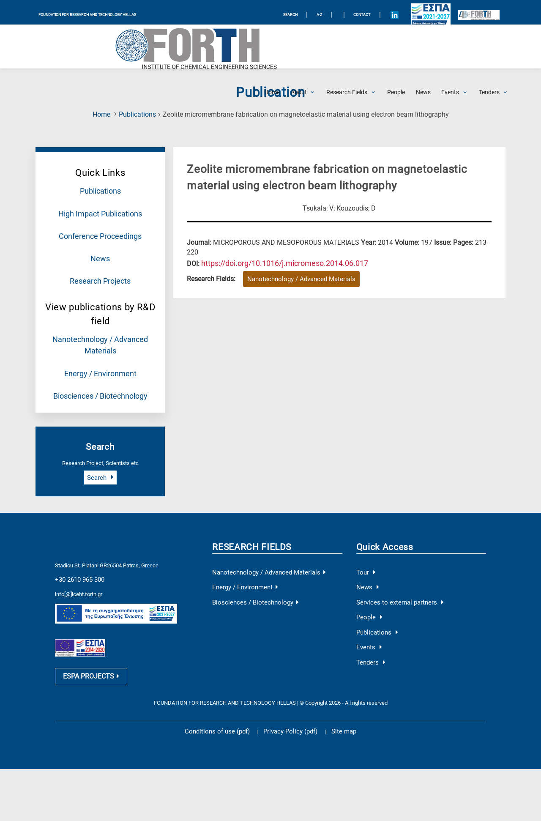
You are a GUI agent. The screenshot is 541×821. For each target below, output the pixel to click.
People (367, 597)
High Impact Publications (100, 210)
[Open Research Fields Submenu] (346, 46)
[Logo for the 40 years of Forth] (473, 12)
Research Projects (100, 272)
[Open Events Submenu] (450, 46)
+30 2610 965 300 (76, 561)
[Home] (272, 46)
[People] (396, 46)
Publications (137, 114)
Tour (364, 556)
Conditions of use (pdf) (223, 706)
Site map (334, 706)
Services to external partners (393, 583)
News (100, 252)
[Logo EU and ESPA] (428, 12)
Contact (367, 12)
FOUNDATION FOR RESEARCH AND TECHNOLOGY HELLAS (94, 12)
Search (100, 462)
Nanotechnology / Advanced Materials (260, 556)
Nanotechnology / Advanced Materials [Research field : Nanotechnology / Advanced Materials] (292, 277)
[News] (423, 46)
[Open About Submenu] (299, 46)
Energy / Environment (100, 360)
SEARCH (293, 12)
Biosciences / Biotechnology (100, 381)
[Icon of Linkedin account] (401, 12)
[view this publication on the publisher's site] (275, 261)
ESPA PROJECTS (86, 653)
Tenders (369, 638)
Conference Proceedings (100, 231)
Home (101, 114)
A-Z (323, 12)
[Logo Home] (76, 46)
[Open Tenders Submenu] (489, 46)
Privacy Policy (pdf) (288, 706)
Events (367, 624)
